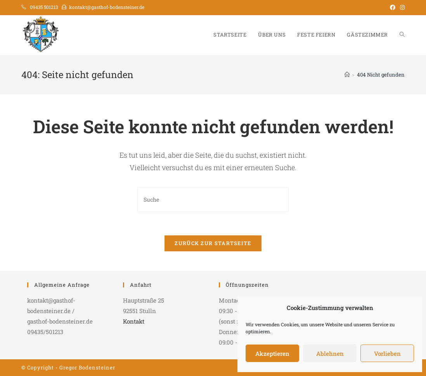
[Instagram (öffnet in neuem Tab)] (401, 7)
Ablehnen (330, 353)
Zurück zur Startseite (213, 243)
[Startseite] (347, 74)
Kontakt (133, 321)
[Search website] (402, 34)
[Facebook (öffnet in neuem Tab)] (393, 7)
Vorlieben (387, 353)
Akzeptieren (272, 353)
